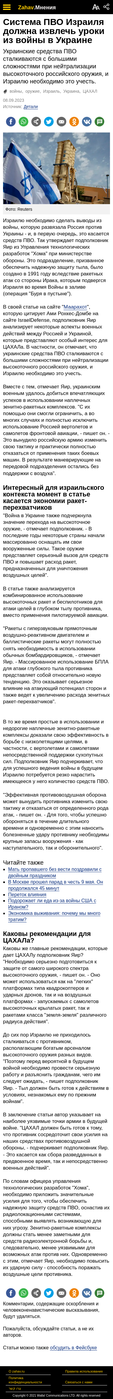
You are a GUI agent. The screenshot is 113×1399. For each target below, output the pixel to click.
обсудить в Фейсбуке (73, 1347)
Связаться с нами (78, 1382)
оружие (32, 91)
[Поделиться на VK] (87, 121)
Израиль (51, 91)
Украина (71, 91)
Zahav (26, 8)
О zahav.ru (17, 1371)
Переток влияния (27, 894)
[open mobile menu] (7, 7)
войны (16, 91)
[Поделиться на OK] (74, 121)
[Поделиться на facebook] (11, 121)
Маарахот (75, 307)
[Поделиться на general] (36, 121)
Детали (31, 106)
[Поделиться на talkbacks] (99, 121)
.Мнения (45, 8)
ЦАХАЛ (90, 91)
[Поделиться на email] (61, 121)
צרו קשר (15, 1388)
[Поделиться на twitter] (49, 121)
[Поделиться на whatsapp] (23, 121)
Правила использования (83, 1371)
